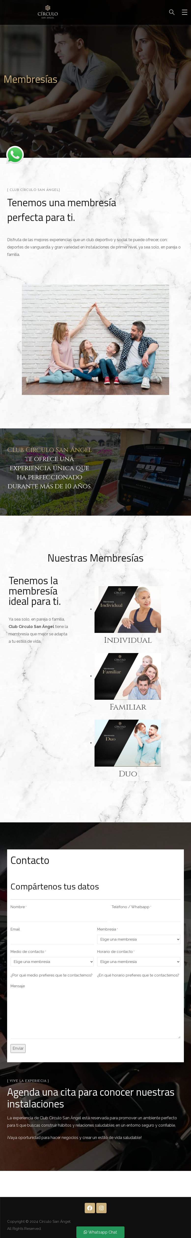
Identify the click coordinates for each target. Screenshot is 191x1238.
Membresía (107, 929)
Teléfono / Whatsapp (131, 907)
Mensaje (18, 986)
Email (15, 929)
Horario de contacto (116, 952)
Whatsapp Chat (100, 1232)
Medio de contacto (28, 952)
